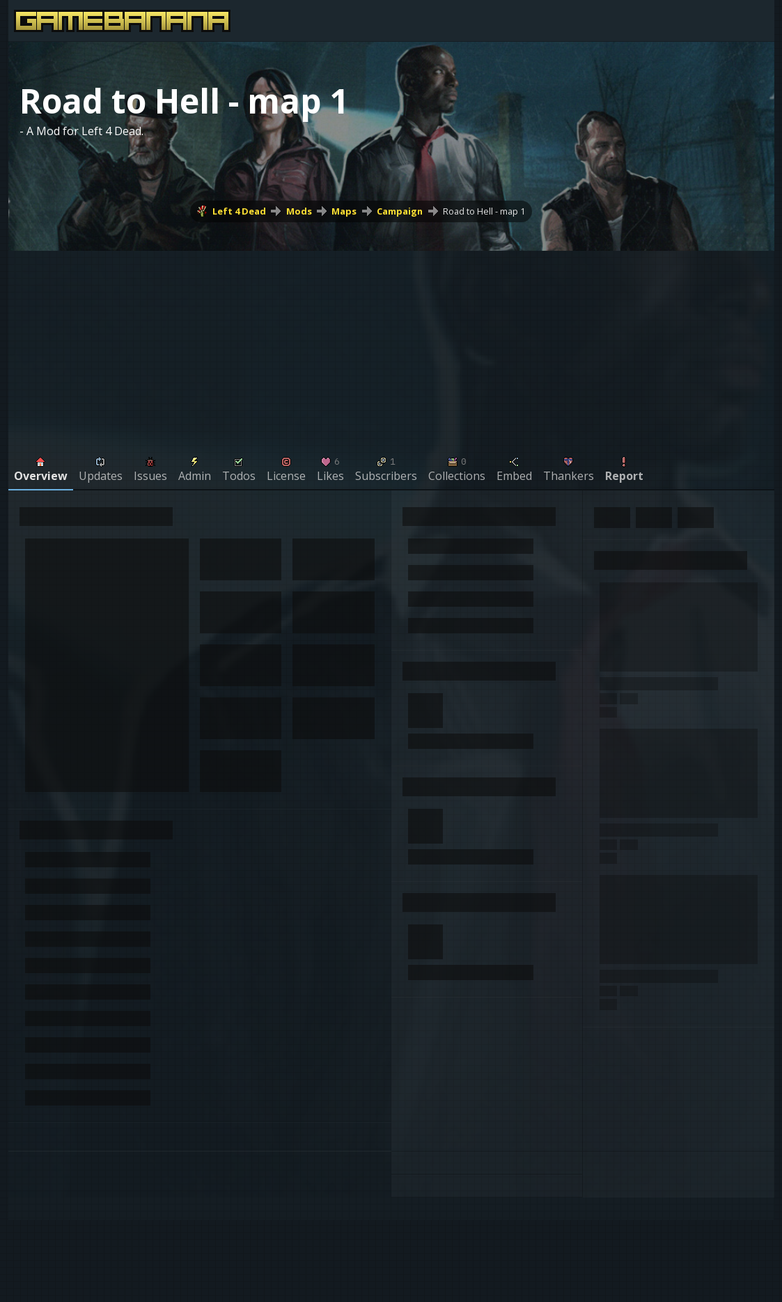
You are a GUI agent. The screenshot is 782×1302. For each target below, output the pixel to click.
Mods (299, 211)
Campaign (400, 211)
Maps (344, 211)
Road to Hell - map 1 (484, 211)
